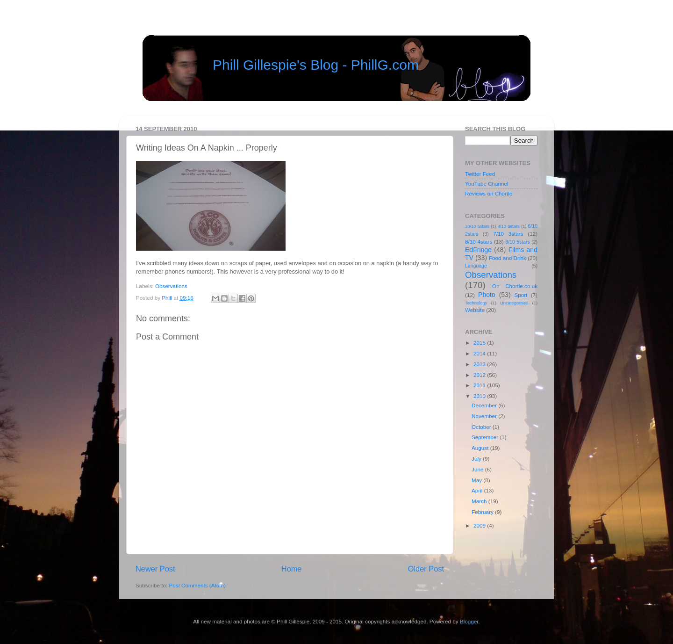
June (478, 469)
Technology (476, 303)
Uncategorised (514, 303)
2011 (480, 385)
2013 (480, 364)
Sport (521, 295)
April (478, 490)
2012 (480, 375)
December (485, 405)
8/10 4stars (478, 242)
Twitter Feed (480, 174)
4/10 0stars (509, 226)
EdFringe (478, 249)
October (482, 427)
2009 (480, 525)
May (477, 480)
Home (291, 568)
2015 (480, 343)
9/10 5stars (517, 242)
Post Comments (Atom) (197, 585)
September (486, 437)
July (477, 459)
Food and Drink (507, 258)
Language (476, 265)
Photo (486, 294)
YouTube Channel (486, 184)
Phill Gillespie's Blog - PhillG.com (316, 64)
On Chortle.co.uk (514, 286)
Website (475, 310)
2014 (480, 353)
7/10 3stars (508, 234)
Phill (167, 298)
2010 (480, 396)
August (481, 448)
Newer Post (155, 568)
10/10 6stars (477, 226)
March (480, 501)
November (485, 416)
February (483, 512)
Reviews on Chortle (488, 193)
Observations (171, 286)
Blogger (469, 621)
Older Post (426, 568)
